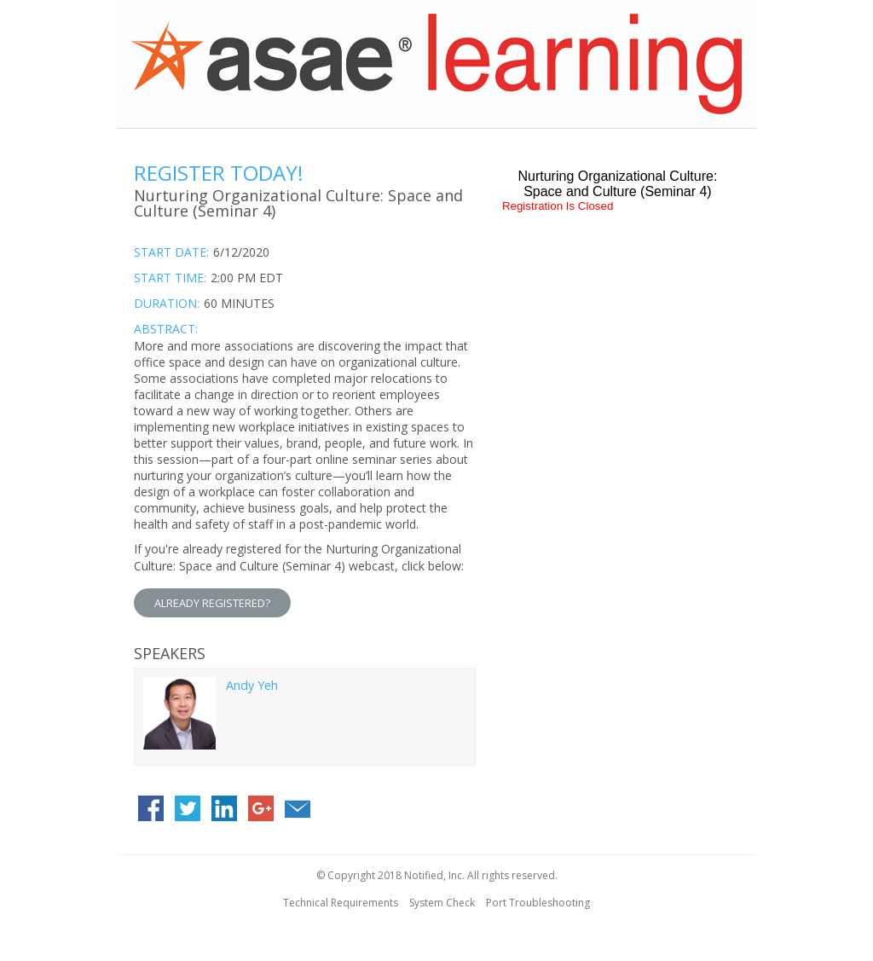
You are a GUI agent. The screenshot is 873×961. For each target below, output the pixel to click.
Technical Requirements (340, 902)
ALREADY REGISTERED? (212, 603)
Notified (423, 875)
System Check (442, 902)
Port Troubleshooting (538, 902)
